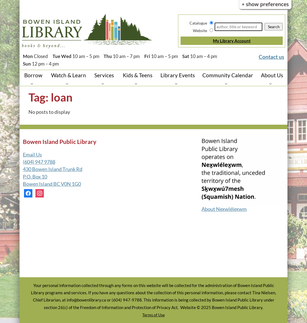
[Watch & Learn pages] (68, 83)
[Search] (238, 27)
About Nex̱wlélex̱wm (224, 209)
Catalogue (198, 23)
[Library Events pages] (177, 83)
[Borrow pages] (33, 83)
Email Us (32, 155)
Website (200, 30)
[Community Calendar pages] (227, 83)
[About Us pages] (272, 83)
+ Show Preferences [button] (265, 4)
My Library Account (232, 40)
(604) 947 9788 (39, 162)
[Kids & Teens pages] (137, 83)
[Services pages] (104, 83)
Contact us (271, 57)
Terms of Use (153, 314)
